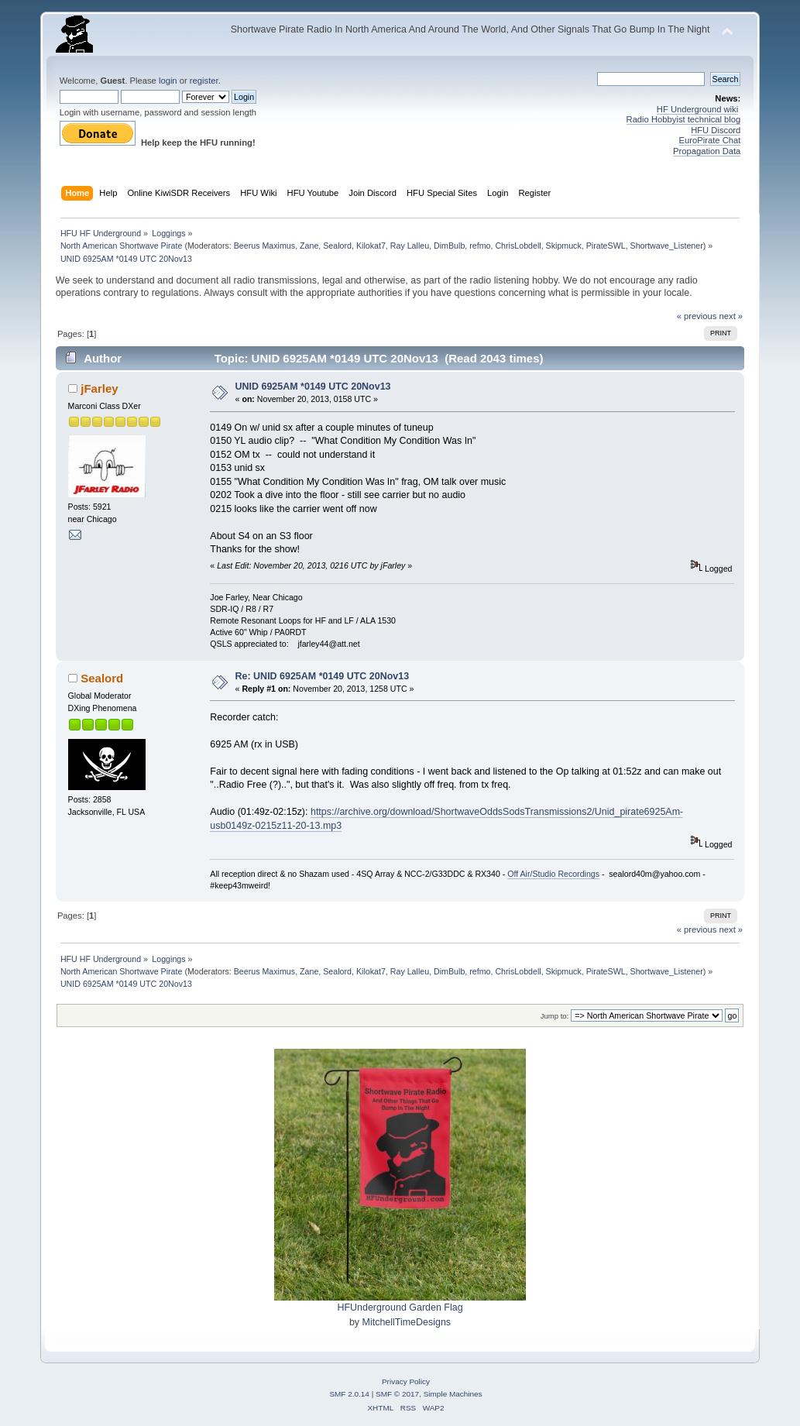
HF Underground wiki (697, 109)
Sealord (337, 245)
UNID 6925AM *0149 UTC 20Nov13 (313, 386)
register (204, 80)
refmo (479, 245)
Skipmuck (564, 245)
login (168, 80)
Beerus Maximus (264, 245)
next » (731, 316)
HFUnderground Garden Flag (399, 1307)
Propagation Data (706, 151)
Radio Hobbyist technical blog (684, 119)
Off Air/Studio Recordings (553, 873)
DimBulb (449, 245)
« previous (697, 316)
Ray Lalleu (409, 245)
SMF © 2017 (397, 1394)
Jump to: (555, 1016)
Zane (309, 245)
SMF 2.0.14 (349, 1394)
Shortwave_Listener (666, 245)
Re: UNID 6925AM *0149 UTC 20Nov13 (322, 676)
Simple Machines (453, 1394)
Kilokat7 (371, 245)
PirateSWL (606, 245)
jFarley (99, 388)
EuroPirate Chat (710, 140)
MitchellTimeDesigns (407, 1322)
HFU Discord (715, 130)
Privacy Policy (406, 1381)
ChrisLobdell (518, 245)
